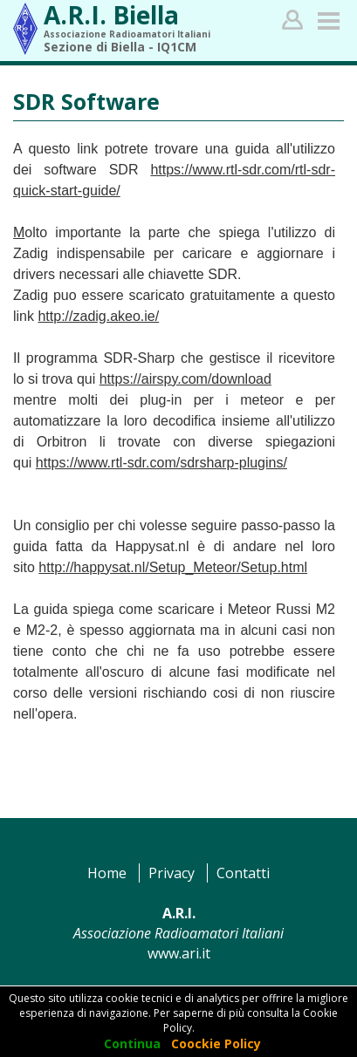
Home (107, 873)
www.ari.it (179, 953)
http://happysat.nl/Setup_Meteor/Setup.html (172, 567)
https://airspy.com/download (185, 379)
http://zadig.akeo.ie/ (98, 316)
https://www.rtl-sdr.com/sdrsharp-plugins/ (161, 462)
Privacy (171, 873)
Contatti (243, 873)
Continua (132, 1043)
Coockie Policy (216, 1043)
